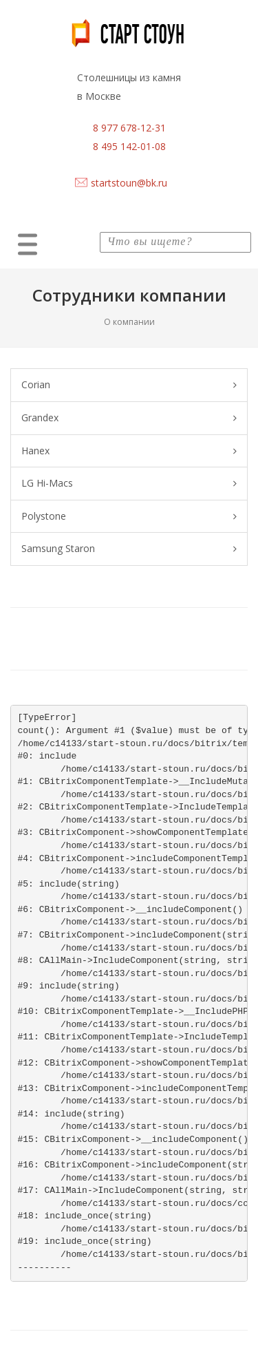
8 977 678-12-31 (129, 127)
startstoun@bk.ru (129, 182)
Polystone (129, 516)
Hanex (129, 451)
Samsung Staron (129, 549)
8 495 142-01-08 (129, 146)
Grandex (129, 418)
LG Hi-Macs (129, 483)
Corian (129, 385)
